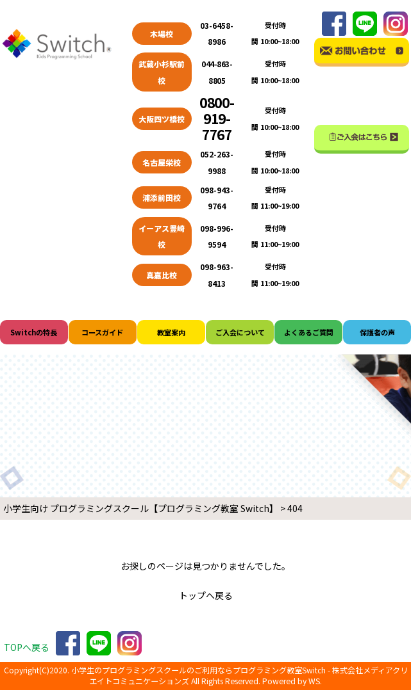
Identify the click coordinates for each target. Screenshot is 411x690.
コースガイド (102, 332)
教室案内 (171, 332)
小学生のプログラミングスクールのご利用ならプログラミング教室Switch (198, 670)
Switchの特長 (33, 332)
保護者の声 (377, 332)
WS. (315, 681)
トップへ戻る (206, 595)
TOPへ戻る (26, 647)
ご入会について (240, 332)
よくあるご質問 (308, 332)
